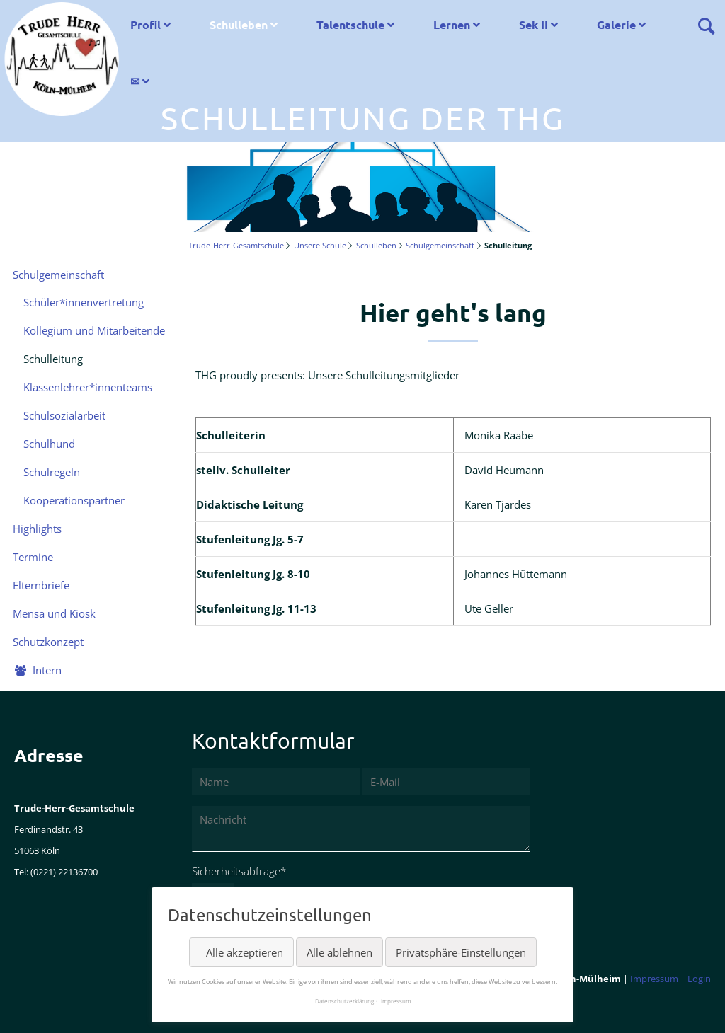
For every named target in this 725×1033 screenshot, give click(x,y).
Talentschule (350, 24)
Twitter (53, 1004)
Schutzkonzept (48, 642)
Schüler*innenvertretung (83, 302)
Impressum (654, 978)
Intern (47, 670)
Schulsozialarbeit (64, 415)
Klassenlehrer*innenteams (87, 387)
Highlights (37, 528)
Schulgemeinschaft (440, 245)
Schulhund (49, 444)
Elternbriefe (41, 585)
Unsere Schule (320, 245)
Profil (145, 24)
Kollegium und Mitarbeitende (94, 330)
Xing (110, 1004)
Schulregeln (51, 472)
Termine (33, 557)
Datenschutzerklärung (344, 1001)
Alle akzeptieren (244, 952)
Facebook (25, 1004)
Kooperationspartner (74, 500)
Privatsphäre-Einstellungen (461, 952)
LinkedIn (82, 1004)
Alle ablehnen (339, 952)
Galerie (616, 24)
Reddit (138, 1004)
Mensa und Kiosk (54, 613)
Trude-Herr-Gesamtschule (236, 245)
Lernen (451, 24)
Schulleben (239, 24)
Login (699, 978)
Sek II (533, 24)
